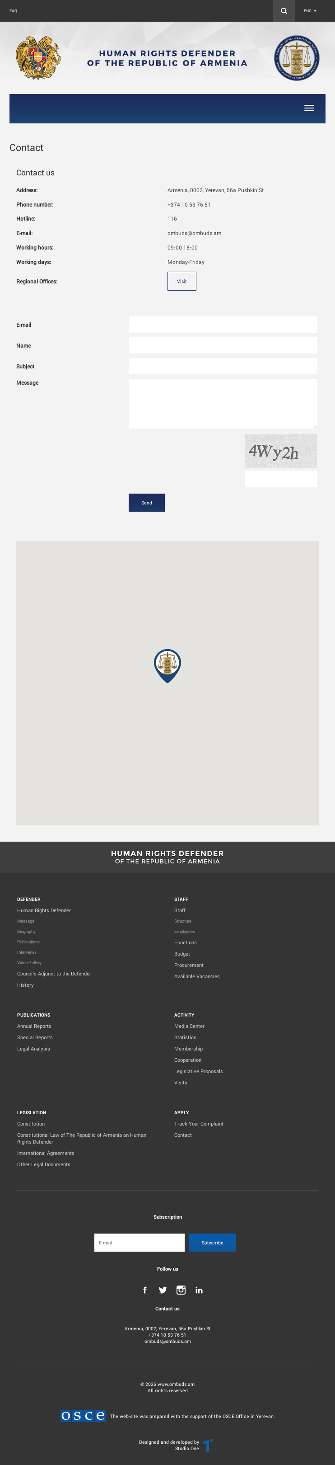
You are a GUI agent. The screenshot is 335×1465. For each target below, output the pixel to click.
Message (27, 382)
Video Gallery (29, 963)
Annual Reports (34, 1025)
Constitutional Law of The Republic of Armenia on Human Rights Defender (81, 1138)
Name (23, 345)
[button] (167, 666)
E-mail (23, 324)
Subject (25, 366)
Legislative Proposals (198, 1071)
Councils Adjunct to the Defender (54, 973)
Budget (182, 953)
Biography (26, 931)
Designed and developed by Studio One (169, 1445)
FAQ (13, 10)
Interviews (27, 952)
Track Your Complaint (198, 1123)
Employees (184, 931)
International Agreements (45, 1152)
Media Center (189, 1025)
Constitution (31, 1123)
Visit (182, 281)
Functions (185, 942)
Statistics (185, 1037)
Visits (180, 1082)
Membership (188, 1048)
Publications (28, 942)
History (25, 984)
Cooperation (187, 1059)
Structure (182, 921)
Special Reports (35, 1037)
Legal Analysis (33, 1048)
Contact (183, 1134)
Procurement (189, 964)
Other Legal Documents (43, 1164)
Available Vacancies (197, 976)
